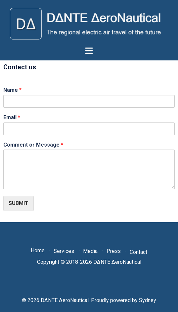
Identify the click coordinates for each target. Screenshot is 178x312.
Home (38, 250)
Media (90, 251)
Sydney (147, 300)
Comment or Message (33, 145)
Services (64, 251)
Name (12, 90)
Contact (138, 252)
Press (114, 251)
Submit (18, 203)
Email (11, 117)
